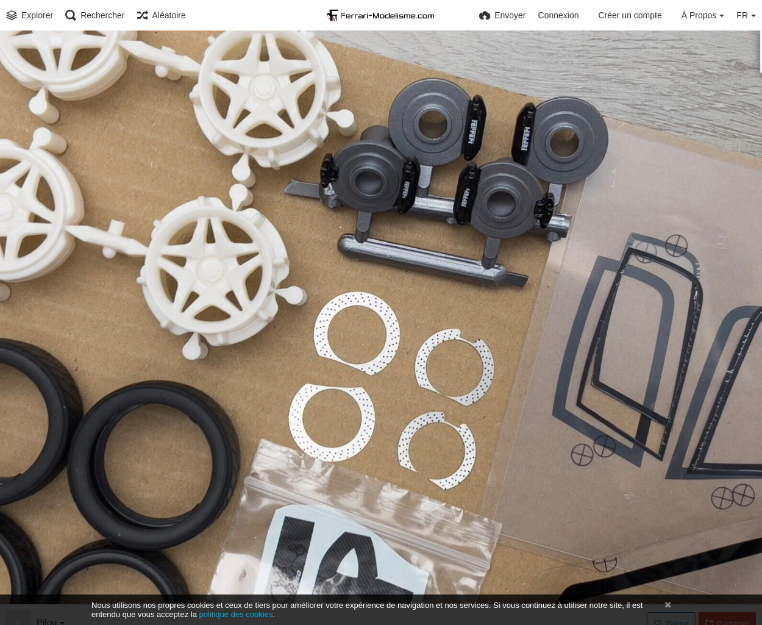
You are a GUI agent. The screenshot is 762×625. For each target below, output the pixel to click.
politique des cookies (236, 614)
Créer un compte (629, 15)
